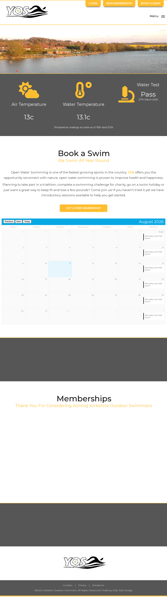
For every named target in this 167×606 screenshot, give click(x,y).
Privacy (82, 585)
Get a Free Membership (83, 208)
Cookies (67, 585)
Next (18, 221)
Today (27, 221)
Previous (9, 221)
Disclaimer (98, 585)
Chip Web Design (123, 590)
